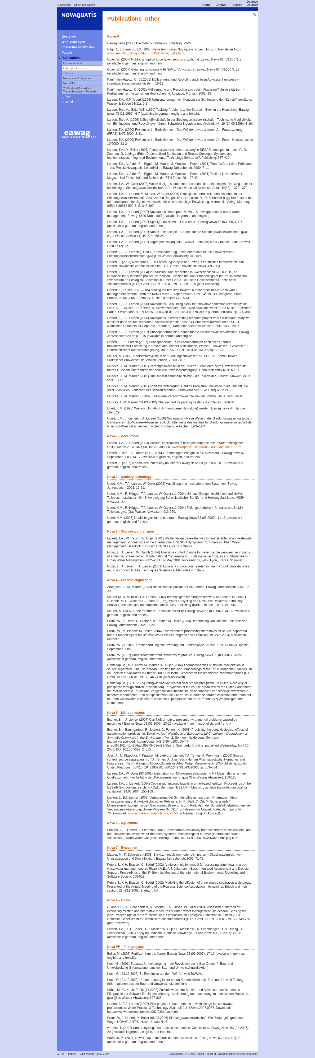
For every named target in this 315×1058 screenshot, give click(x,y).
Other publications (85, 4)
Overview (69, 37)
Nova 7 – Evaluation (122, 848)
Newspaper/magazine (77, 78)
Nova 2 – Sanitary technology (129, 477)
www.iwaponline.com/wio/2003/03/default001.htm (206, 447)
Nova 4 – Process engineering (130, 580)
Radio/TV (69, 83)
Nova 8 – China (118, 900)
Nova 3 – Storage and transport (130, 531)
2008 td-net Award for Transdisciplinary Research (80, 90)
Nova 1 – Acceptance (123, 436)
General (113, 36)
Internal (67, 102)
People (67, 52)
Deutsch (252, 1)
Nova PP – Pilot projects (125, 947)
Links (66, 96)
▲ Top (61, 1053)
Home (206, 4)
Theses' (68, 73)
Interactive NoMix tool (78, 47)
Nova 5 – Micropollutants (126, 713)
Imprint (72, 1053)
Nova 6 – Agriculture (122, 823)
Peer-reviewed (72, 63)
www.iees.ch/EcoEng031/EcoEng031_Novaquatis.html (145, 53)
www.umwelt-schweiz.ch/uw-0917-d (152, 813)
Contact (221, 4)
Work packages (73, 42)
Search (237, 4)
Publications (64, 4)
